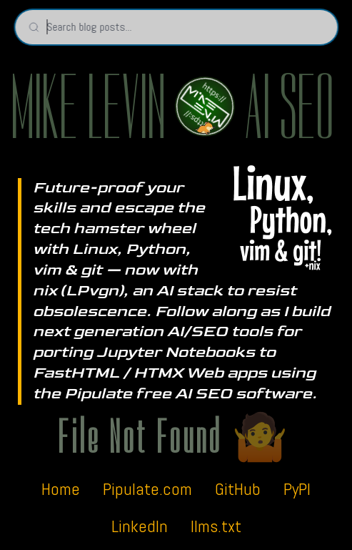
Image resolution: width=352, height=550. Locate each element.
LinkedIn (139, 526)
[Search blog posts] (176, 27)
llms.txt (216, 526)
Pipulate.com (147, 489)
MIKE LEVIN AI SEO (172, 108)
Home (60, 489)
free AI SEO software (224, 393)
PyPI (297, 489)
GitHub (238, 489)
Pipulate (98, 393)
